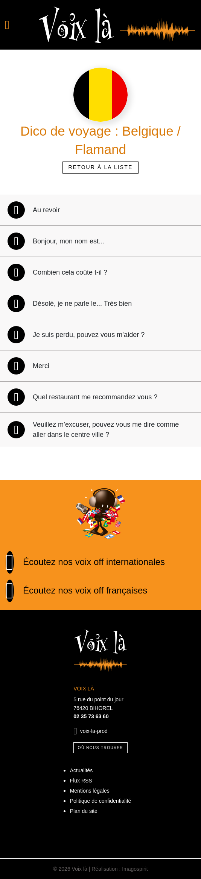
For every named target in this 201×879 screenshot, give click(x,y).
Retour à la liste (101, 167)
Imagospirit (135, 869)
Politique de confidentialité (100, 801)
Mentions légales (90, 791)
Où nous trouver (100, 748)
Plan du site (83, 811)
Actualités (81, 770)
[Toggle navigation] (17, 25)
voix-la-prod (94, 731)
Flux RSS (81, 781)
